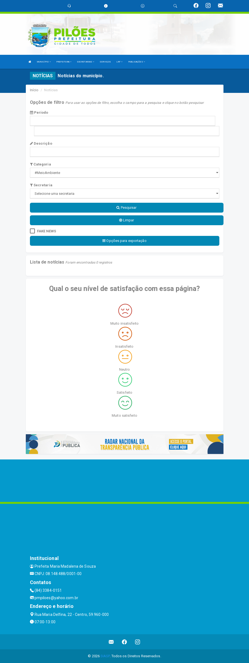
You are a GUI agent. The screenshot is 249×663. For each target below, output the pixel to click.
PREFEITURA (63, 62)
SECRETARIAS (85, 62)
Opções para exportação (124, 241)
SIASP (105, 656)
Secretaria (41, 185)
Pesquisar (126, 207)
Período (39, 112)
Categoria (40, 164)
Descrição (41, 143)
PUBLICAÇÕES (136, 62)
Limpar (126, 220)
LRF (119, 62)
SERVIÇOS (105, 62)
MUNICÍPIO (44, 62)
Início (34, 90)
